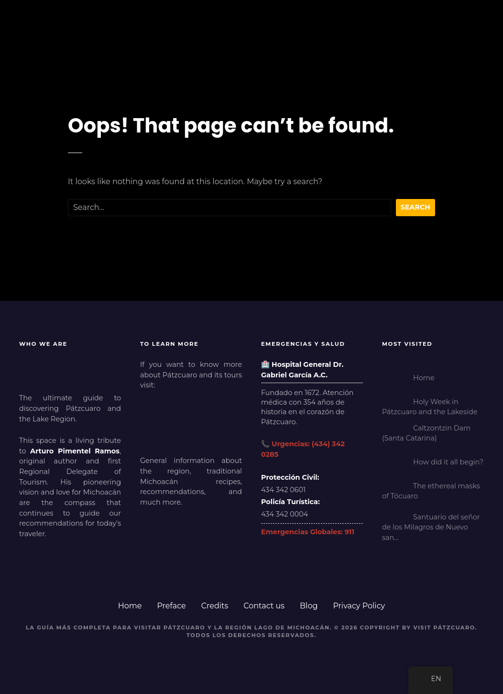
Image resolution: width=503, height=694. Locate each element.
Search (416, 207)
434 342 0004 (284, 514)
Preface (171, 605)
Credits (215, 605)
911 (349, 532)
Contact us (263, 605)
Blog (308, 605)
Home (130, 605)
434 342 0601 (283, 489)
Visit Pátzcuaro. (445, 627)
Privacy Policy (359, 605)
